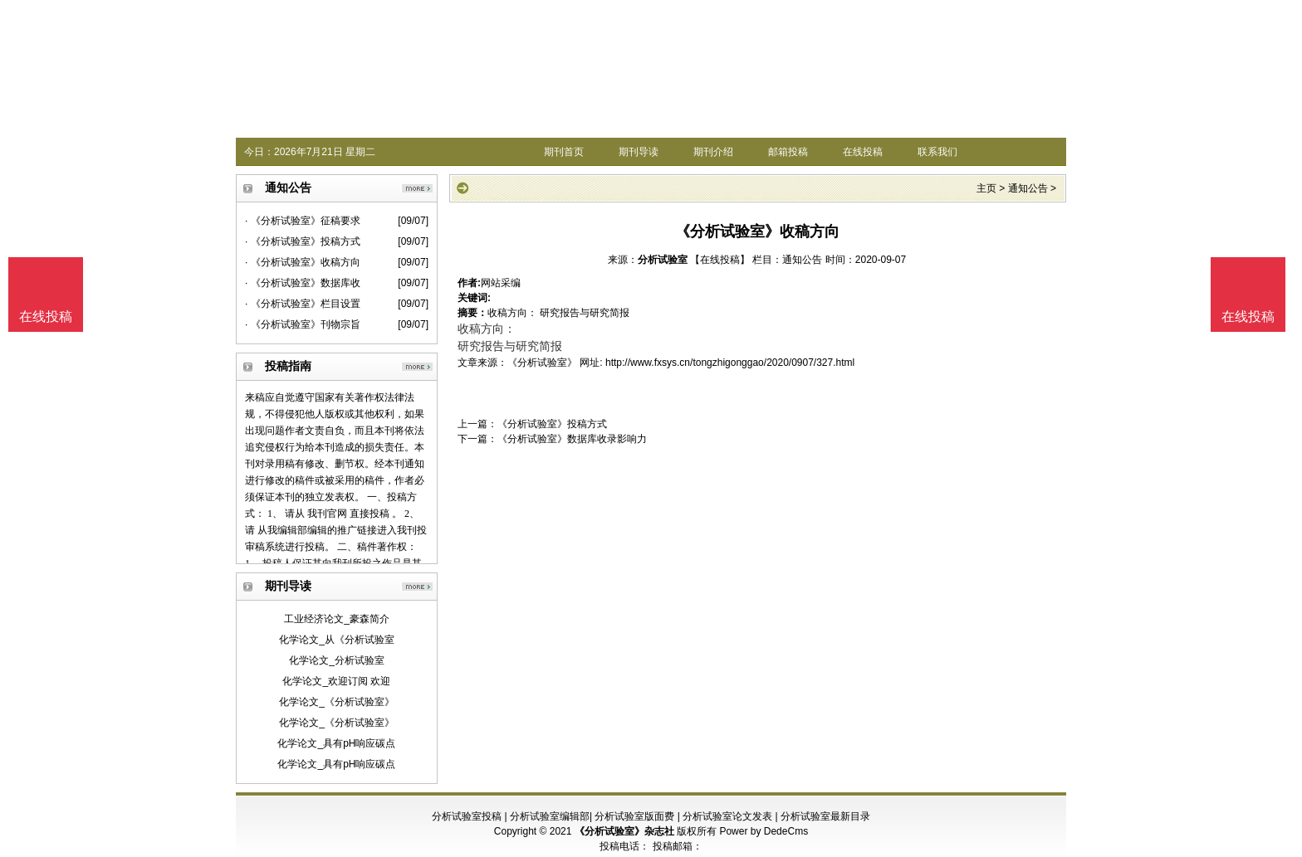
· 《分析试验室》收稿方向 (302, 262)
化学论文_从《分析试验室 (336, 639)
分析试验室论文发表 (727, 816)
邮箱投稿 (788, 152)
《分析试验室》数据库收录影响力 (572, 439)
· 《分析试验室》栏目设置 (302, 303)
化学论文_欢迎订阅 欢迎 (336, 681)
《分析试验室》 (542, 362)
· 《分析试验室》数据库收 (302, 283)
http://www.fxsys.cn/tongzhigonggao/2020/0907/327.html (729, 362)
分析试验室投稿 (467, 816)
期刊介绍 (713, 152)
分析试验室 (663, 259)
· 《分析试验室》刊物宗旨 (302, 324)
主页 (986, 188)
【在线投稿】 (720, 259)
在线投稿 (863, 152)
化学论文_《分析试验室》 (336, 702)
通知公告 (1028, 188)
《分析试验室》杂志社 (624, 831)
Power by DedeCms (763, 831)
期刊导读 (638, 152)
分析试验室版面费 (634, 816)
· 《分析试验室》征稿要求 (302, 220)
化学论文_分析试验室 (336, 660)
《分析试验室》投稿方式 (552, 424)
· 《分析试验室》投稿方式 (302, 241)
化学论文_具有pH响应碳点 (336, 743)
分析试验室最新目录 (825, 816)
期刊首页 (564, 152)
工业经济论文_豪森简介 (336, 619)
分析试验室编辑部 (550, 816)
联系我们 (937, 152)
